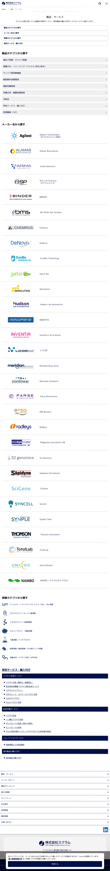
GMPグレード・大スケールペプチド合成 (21, 694)
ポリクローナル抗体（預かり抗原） (19, 723)
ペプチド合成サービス (12, 676)
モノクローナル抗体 (13, 727)
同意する (55, 864)
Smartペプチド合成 (13, 702)
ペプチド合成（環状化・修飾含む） (19, 682)
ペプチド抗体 (11, 715)
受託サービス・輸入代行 (13, 43)
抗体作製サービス (10, 709)
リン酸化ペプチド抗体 (14, 719)
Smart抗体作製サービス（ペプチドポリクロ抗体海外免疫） (29, 731)
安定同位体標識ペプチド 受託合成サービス (22, 686)
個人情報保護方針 (15, 859)
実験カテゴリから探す (12, 38)
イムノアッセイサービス (13, 738)
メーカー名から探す (11, 33)
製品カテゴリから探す (12, 27)
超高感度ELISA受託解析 (15, 744)
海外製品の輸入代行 (11, 751)
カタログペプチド (13, 698)
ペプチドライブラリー (14, 690)
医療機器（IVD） (10, 112)
